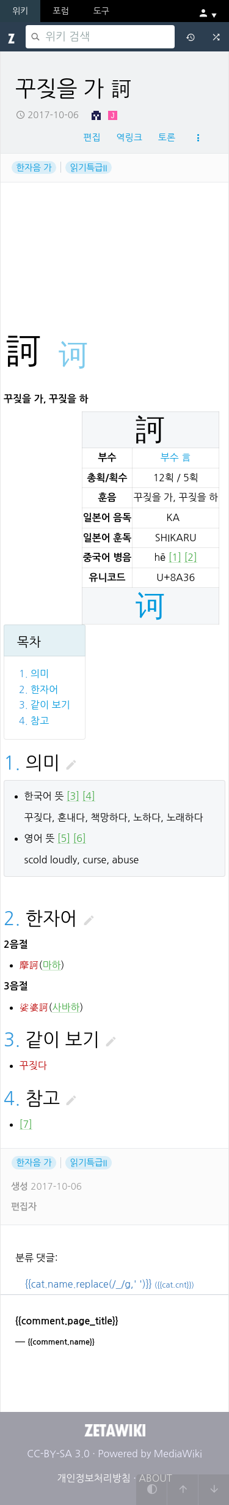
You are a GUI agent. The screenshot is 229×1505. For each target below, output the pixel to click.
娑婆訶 (34, 1007)
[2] (190, 557)
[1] (175, 557)
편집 (91, 137)
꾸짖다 (33, 1065)
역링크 (129, 137)
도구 (101, 11)
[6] (79, 838)
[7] (26, 1124)
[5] (63, 838)
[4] (88, 796)
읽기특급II (88, 167)
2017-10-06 (47, 114)
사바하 (65, 1007)
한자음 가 (34, 167)
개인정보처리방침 (93, 1478)
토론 (166, 137)
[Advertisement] (114, 219)
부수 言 (175, 457)
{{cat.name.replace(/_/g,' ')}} (109, 1284)
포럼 (60, 11)
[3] (73, 796)
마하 (51, 965)
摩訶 (29, 965)
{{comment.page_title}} (66, 1321)
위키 (20, 11)
